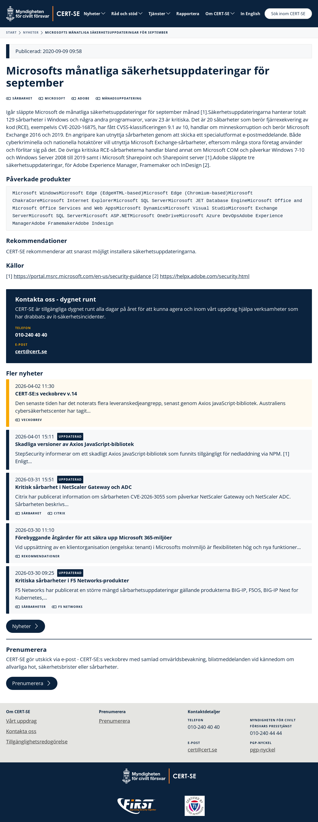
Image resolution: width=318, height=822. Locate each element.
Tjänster (159, 13)
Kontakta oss (21, 731)
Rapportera (187, 13)
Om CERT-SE (220, 13)
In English (250, 13)
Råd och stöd (126, 13)
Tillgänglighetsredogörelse (37, 741)
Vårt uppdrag (21, 720)
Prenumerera (31, 683)
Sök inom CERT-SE (288, 13)
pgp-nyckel (262, 749)
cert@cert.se (31, 351)
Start (11, 32)
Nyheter (94, 13)
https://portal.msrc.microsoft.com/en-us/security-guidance (82, 276)
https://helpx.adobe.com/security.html (204, 276)
